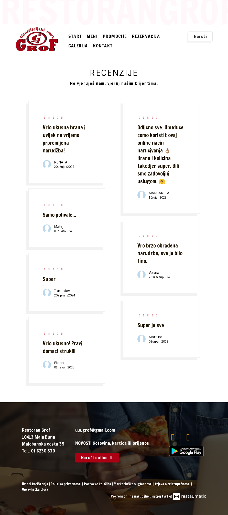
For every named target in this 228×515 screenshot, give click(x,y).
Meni (92, 36)
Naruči (200, 36)
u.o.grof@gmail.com (95, 430)
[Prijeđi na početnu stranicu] (37, 39)
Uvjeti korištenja (35, 484)
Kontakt (102, 45)
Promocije (115, 36)
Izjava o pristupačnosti (173, 484)
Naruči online (97, 457)
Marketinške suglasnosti (133, 484)
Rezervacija (146, 36)
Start (75, 36)
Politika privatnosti (66, 484)
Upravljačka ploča (35, 489)
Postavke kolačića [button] (98, 484)
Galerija (78, 45)
